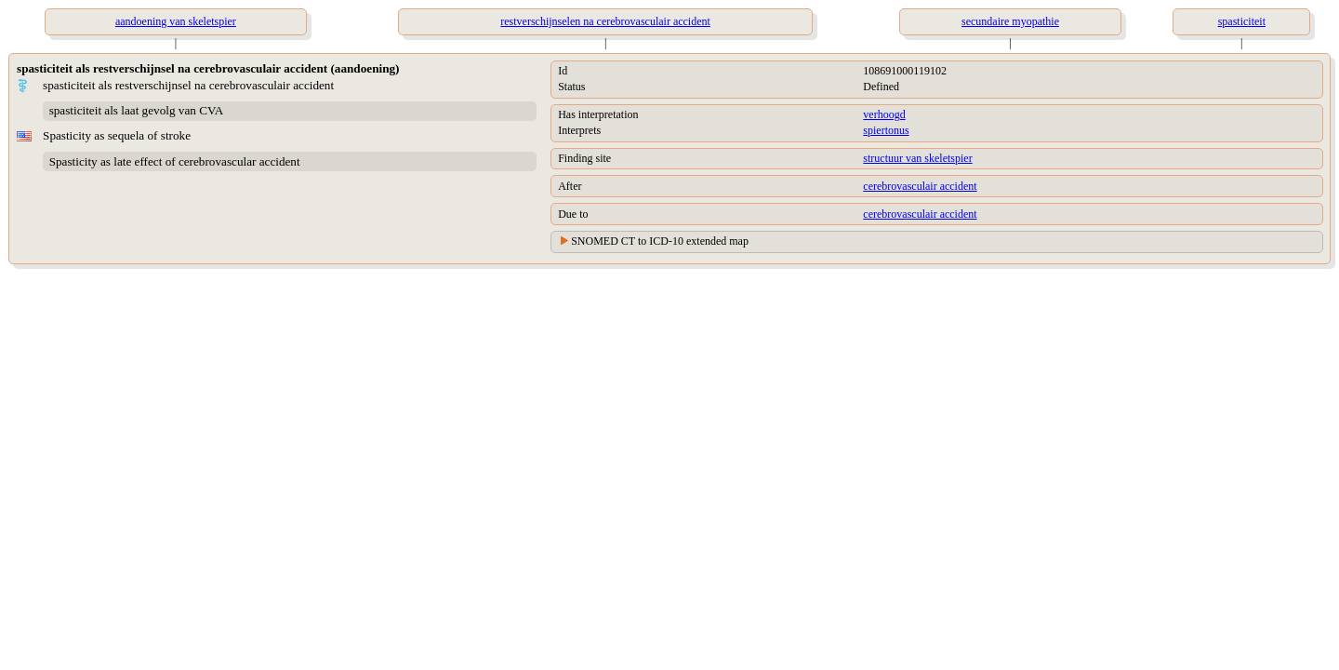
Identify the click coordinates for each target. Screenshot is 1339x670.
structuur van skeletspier (917, 158)
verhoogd (884, 114)
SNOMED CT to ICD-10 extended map (660, 241)
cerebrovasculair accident (919, 186)
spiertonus (885, 130)
